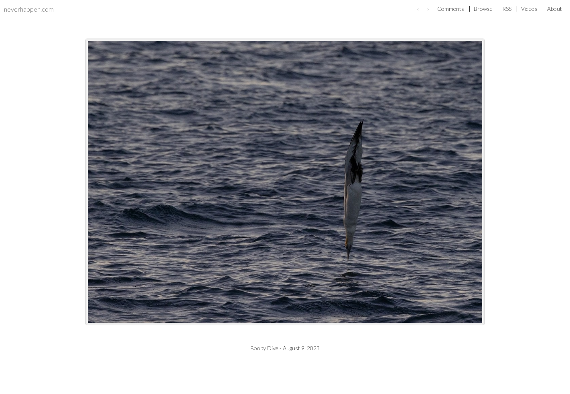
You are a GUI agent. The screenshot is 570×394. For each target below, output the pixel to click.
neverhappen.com (29, 9)
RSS (506, 9)
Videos (529, 9)
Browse (483, 9)
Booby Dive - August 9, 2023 (285, 348)
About (554, 9)
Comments (450, 9)
